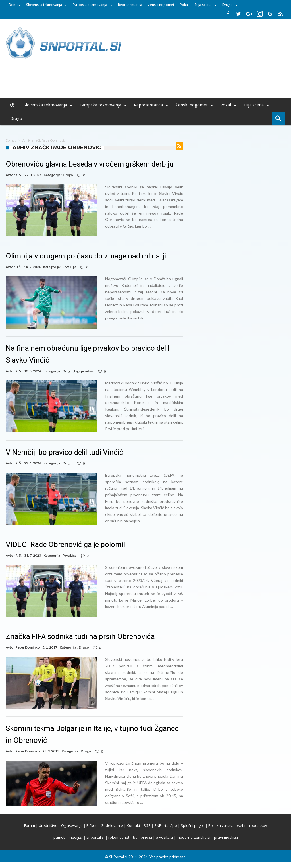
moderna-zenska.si (193, 837)
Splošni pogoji (193, 825)
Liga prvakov (84, 371)
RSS (147, 825)
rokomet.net (118, 837)
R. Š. (18, 371)
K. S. (18, 175)
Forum (29, 825)
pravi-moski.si (226, 837)
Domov (14, 5)
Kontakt (133, 825)
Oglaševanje (72, 825)
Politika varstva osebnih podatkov (237, 825)
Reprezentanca (130, 5)
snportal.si (95, 837)
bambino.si (142, 837)
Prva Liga (69, 267)
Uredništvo (48, 825)
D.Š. (18, 267)
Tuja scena (202, 5)
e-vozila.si (164, 837)
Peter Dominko (27, 647)
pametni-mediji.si (68, 837)
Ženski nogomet (161, 5)
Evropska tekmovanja (90, 5)
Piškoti (91, 825)
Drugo (227, 5)
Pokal (184, 5)
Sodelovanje (112, 825)
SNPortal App (165, 825)
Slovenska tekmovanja (44, 5)
